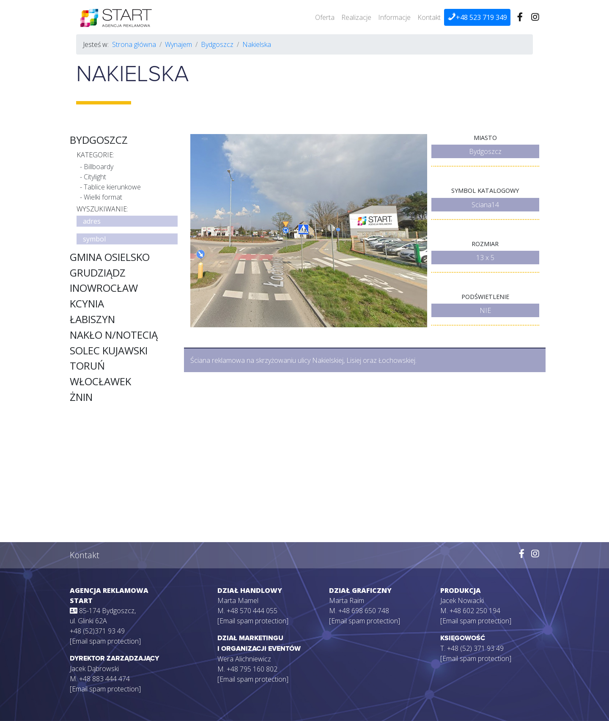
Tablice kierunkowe (112, 187)
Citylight (95, 176)
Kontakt (429, 17)
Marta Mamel (237, 600)
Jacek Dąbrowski (94, 668)
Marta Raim (346, 600)
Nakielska (256, 44)
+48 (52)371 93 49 (97, 631)
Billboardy (98, 166)
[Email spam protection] (105, 641)
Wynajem (178, 44)
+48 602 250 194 (475, 610)
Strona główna (134, 44)
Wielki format (103, 197)
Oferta (325, 17)
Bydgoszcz (217, 44)
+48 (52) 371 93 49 (475, 648)
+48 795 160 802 (252, 669)
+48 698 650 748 (363, 610)
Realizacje (356, 17)
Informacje (394, 17)
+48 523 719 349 (477, 17)
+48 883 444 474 (104, 678)
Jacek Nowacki (462, 600)
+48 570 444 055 (252, 610)
